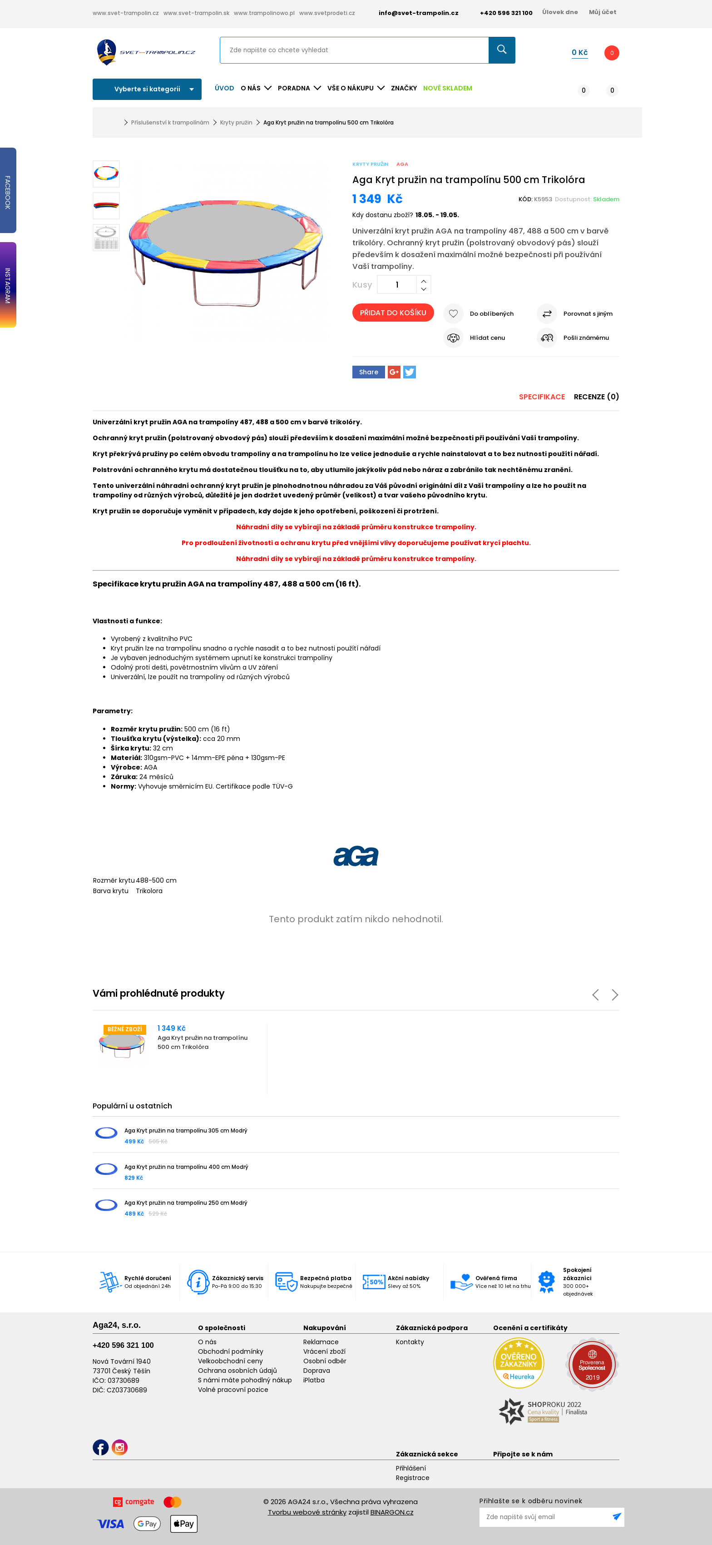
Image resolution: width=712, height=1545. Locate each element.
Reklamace (321, 1341)
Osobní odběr (324, 1361)
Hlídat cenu (487, 337)
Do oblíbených (492, 313)
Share (368, 372)
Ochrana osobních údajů (237, 1370)
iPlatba (314, 1380)
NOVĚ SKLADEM (447, 88)
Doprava (316, 1370)
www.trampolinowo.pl (264, 13)
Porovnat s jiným (588, 313)
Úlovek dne (560, 12)
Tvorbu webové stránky (307, 1512)
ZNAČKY (404, 88)
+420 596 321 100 (123, 1345)
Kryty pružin (236, 122)
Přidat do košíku (393, 313)
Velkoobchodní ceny (230, 1361)
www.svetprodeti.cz (327, 13)
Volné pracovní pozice (233, 1389)
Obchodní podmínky (230, 1351)
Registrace (413, 1477)
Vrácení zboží (324, 1351)
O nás (207, 1341)
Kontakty (410, 1341)
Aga (402, 164)
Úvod (224, 88)
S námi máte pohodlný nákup (245, 1380)
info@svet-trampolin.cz (412, 13)
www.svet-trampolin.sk (196, 13)
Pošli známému (586, 337)
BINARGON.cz (392, 1512)
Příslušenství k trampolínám (170, 122)
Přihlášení (411, 1468)
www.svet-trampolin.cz (126, 13)
